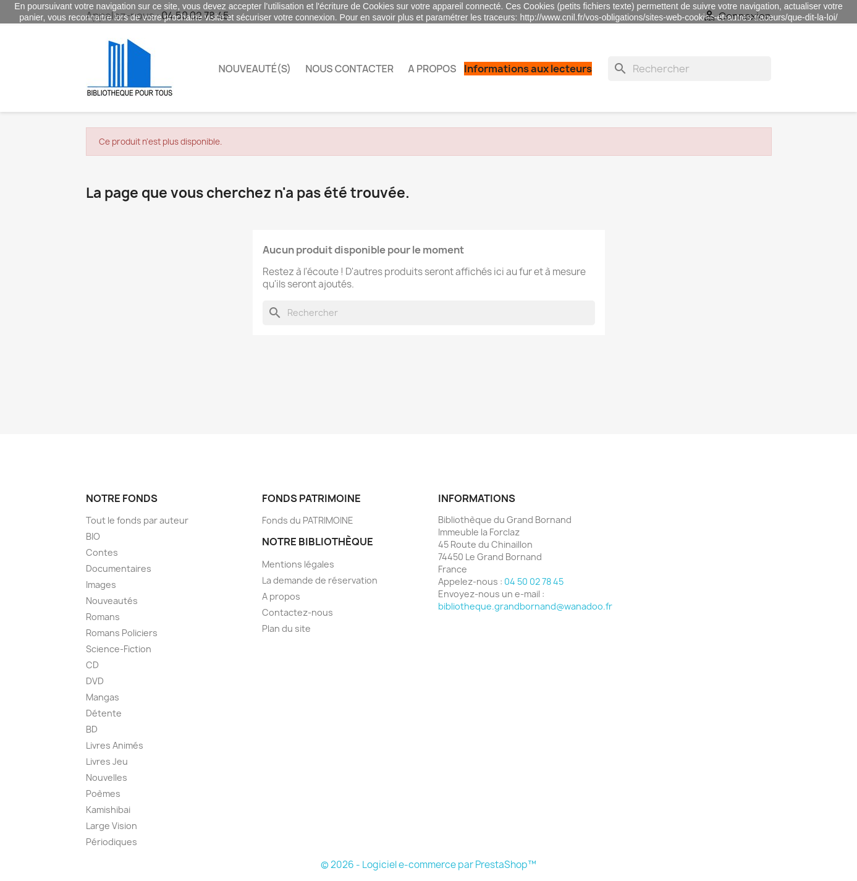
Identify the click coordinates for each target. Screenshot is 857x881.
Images (101, 584)
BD (92, 729)
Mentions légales (298, 564)
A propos (432, 68)
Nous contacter (349, 68)
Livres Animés (114, 745)
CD (92, 665)
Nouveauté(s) (255, 68)
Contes (102, 552)
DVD (95, 681)
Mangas (102, 697)
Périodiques (111, 842)
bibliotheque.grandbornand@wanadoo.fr (525, 606)
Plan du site (286, 628)
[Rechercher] (689, 68)
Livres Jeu (107, 761)
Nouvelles (106, 777)
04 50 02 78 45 (534, 581)
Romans (103, 617)
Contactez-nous (297, 612)
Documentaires (118, 568)
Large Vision (111, 826)
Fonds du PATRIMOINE (307, 520)
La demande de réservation (320, 580)
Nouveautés (112, 600)
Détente (104, 713)
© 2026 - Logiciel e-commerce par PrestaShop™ (428, 864)
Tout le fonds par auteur (137, 520)
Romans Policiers (122, 633)
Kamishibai (108, 809)
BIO (93, 536)
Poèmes (103, 793)
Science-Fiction (118, 649)
